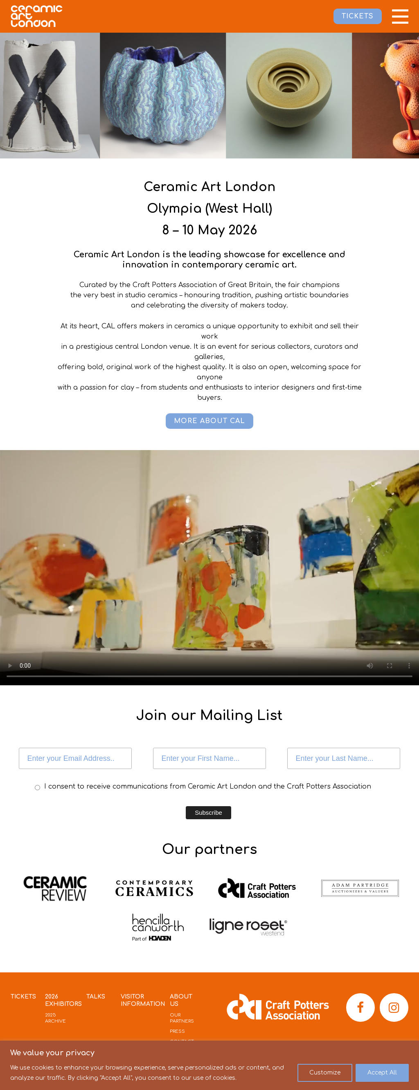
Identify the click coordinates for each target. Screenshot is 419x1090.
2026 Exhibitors (63, 1000)
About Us (181, 1000)
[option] (167, 95)
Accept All (382, 1073)
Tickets (23, 997)
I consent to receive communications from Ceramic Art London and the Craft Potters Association (207, 786)
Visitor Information (143, 1000)
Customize (324, 1073)
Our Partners (182, 1018)
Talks (95, 997)
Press (177, 1031)
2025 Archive (55, 1018)
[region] (209, 1065)
